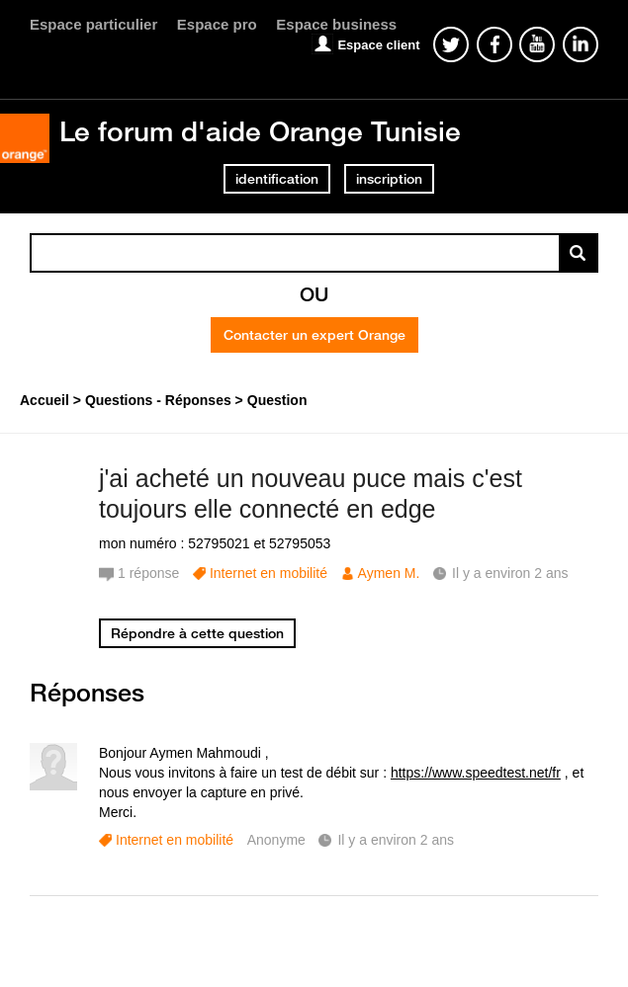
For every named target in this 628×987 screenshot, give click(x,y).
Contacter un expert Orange (314, 335)
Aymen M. (389, 573)
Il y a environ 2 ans (395, 840)
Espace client (378, 45)
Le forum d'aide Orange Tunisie (260, 131)
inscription (389, 179)
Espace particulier (93, 24)
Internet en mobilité (268, 573)
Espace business (336, 24)
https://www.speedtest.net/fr (476, 773)
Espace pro (217, 24)
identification (276, 179)
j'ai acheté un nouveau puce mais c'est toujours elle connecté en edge (310, 493)
